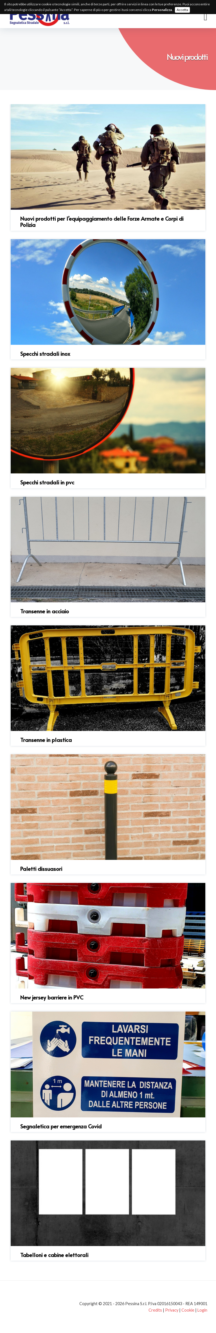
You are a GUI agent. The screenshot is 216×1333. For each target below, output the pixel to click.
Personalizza (162, 10)
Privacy (171, 1310)
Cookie (187, 1310)
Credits (155, 1310)
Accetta (182, 10)
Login (202, 1310)
